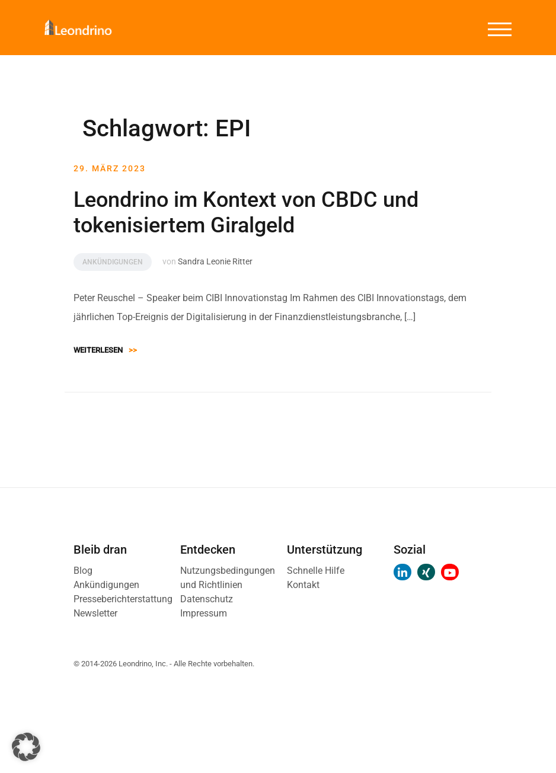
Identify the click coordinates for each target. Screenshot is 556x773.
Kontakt (303, 584)
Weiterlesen (105, 350)
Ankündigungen (112, 262)
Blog (83, 570)
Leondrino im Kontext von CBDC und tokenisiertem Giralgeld (246, 212)
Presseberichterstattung (123, 599)
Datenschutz (206, 599)
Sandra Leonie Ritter (215, 261)
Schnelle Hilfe (315, 570)
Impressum (203, 613)
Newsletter (95, 613)
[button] (26, 747)
